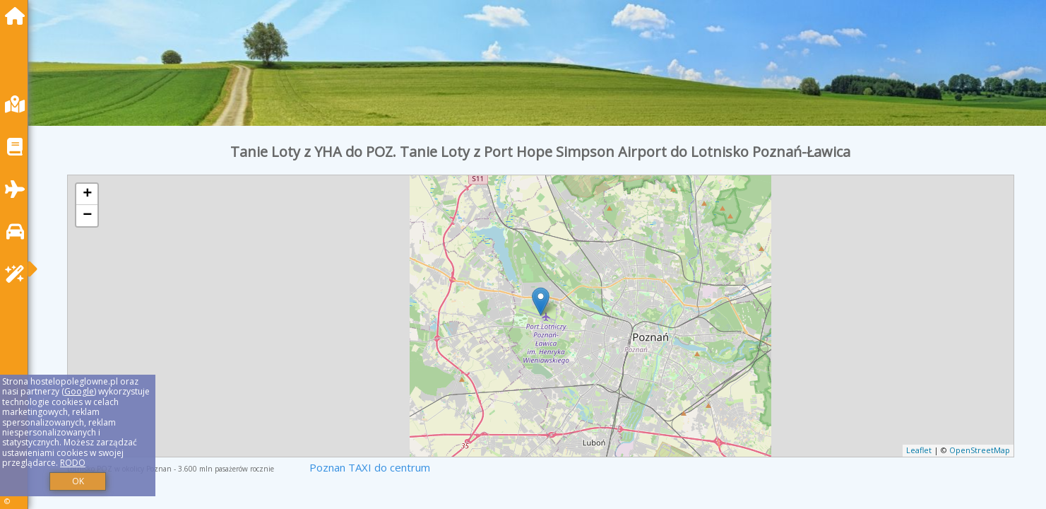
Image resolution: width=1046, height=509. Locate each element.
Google (79, 391)
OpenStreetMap (979, 450)
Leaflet (919, 450)
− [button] (87, 215)
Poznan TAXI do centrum (369, 467)
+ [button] (87, 194)
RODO (72, 463)
